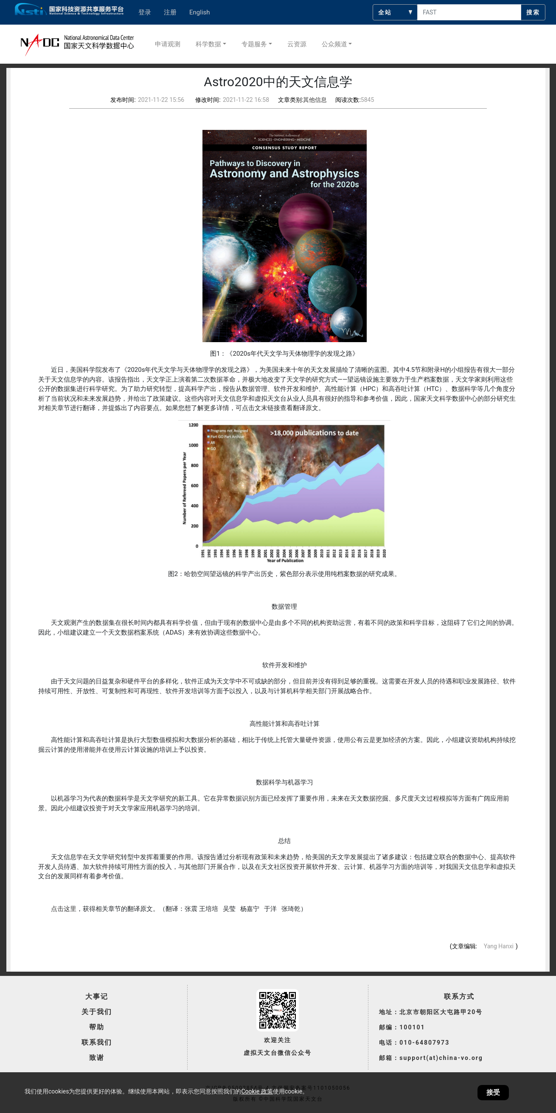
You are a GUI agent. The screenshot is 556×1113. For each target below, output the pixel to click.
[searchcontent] (469, 12)
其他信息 (315, 99)
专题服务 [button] (254, 44)
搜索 (533, 12)
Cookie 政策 (256, 1091)
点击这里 (63, 909)
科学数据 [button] (208, 44)
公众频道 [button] (334, 44)
